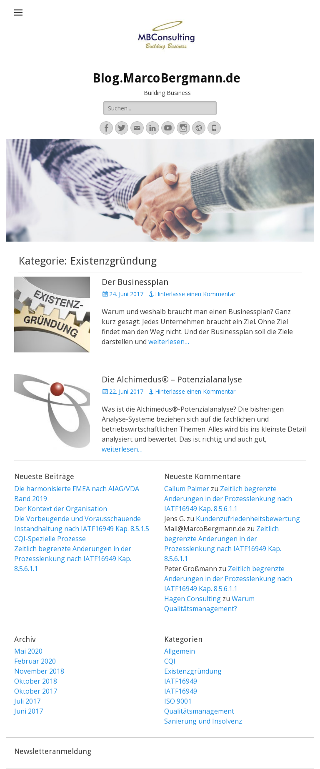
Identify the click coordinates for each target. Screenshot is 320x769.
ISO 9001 (178, 701)
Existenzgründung (193, 671)
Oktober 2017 (35, 691)
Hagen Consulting (192, 598)
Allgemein (179, 651)
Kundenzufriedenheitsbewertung (248, 518)
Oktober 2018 (35, 681)
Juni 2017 (28, 711)
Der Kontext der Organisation (60, 508)
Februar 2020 (35, 661)
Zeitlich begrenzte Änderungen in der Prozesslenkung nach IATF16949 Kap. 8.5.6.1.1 (72, 558)
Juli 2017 (27, 701)
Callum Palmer (186, 488)
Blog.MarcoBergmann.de (166, 78)
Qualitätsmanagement (199, 711)
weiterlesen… (168, 341)
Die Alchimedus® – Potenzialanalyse (172, 379)
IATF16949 (180, 681)
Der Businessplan (135, 282)
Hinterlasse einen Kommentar (195, 294)
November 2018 (39, 671)
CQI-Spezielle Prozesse (50, 538)
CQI (169, 661)
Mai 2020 (28, 651)
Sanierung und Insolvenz (203, 721)
